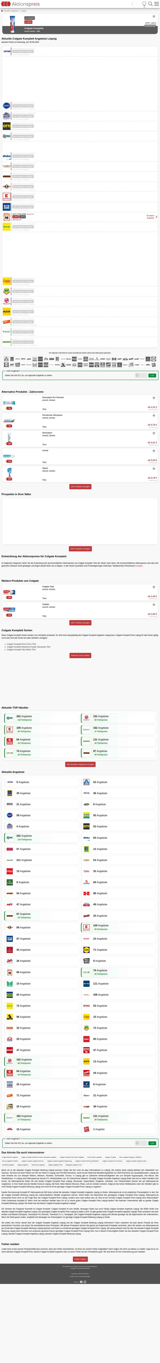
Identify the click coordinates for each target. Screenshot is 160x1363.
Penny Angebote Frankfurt (10, 1240)
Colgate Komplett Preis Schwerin (112, 1240)
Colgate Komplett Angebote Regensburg (59, 1240)
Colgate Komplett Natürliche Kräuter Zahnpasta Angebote (39, 1236)
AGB (79, 1352)
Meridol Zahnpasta (19, 1293)
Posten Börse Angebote (94, 1236)
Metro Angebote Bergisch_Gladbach (130, 1236)
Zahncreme (14, 11)
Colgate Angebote (22, 1244)
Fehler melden (80, 1338)
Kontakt (72, 1355)
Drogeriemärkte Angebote (10, 1236)
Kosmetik (7, 11)
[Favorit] (154, 16)
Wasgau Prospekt (110, 1236)
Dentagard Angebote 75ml (74, 1244)
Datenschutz (85, 1352)
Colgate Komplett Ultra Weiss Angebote (72, 1236)
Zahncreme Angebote (38, 1244)
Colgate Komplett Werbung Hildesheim (87, 1240)
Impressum (74, 1352)
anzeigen (139, 566)
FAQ (76, 1355)
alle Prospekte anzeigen (80, 549)
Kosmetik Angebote (8, 1244)
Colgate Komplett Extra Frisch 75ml (21, 723)
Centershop (11, 1280)
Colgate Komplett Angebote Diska (136, 1240)
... (20, 11)
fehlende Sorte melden (80, 734)
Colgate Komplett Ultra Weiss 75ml (21, 729)
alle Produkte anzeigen (80, 487)
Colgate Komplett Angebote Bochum (32, 1240)
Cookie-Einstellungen (84, 1355)
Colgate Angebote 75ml (55, 1244)
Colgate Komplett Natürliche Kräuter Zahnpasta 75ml (28, 726)
